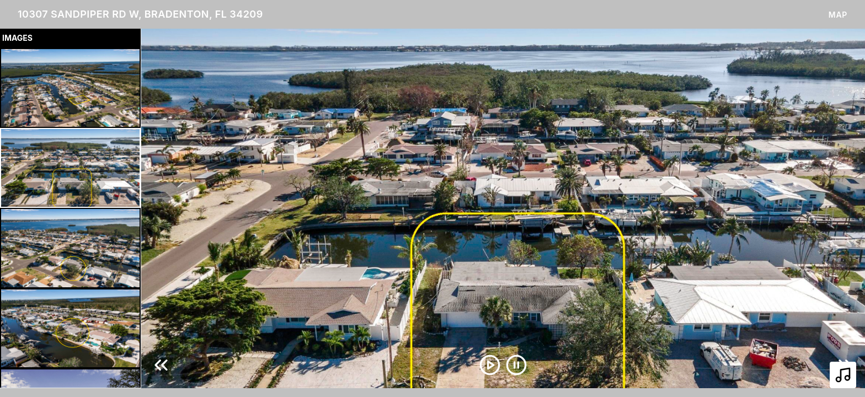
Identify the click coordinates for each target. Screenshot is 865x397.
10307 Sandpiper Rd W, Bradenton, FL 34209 (140, 14)
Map (838, 14)
